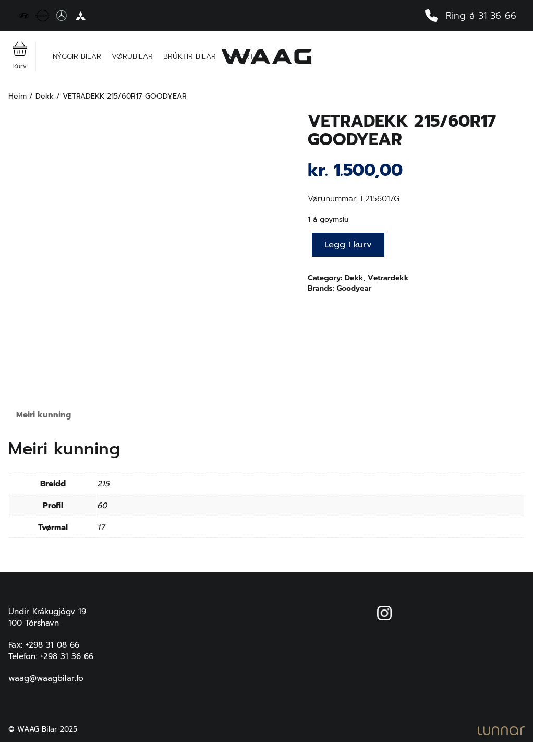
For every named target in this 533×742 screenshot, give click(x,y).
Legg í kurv (348, 244)
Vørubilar (132, 56)
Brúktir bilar (189, 56)
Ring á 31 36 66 (470, 15)
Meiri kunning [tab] (43, 415)
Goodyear (353, 288)
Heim (17, 96)
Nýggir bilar (77, 56)
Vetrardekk (388, 277)
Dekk (44, 96)
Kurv (20, 56)
